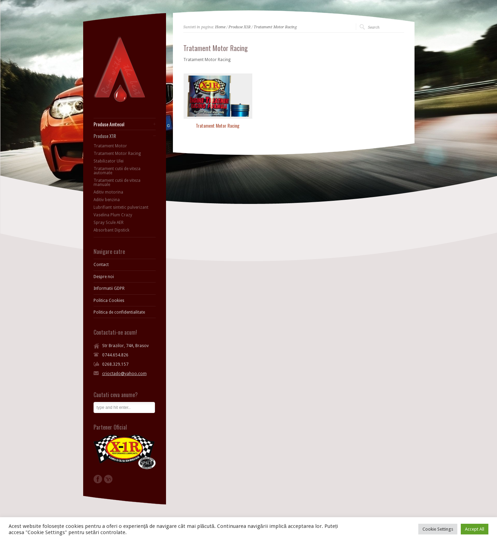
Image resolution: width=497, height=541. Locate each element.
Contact (101, 264)
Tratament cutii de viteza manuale (117, 182)
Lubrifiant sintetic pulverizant (121, 207)
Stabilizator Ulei (109, 161)
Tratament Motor (110, 146)
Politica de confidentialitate (119, 312)
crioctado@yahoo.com (124, 373)
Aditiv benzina (107, 200)
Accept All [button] (474, 529)
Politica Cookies (109, 300)
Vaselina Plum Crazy (113, 215)
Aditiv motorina (108, 192)
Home (220, 27)
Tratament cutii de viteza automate (117, 171)
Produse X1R (239, 27)
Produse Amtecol (109, 124)
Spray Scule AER (109, 222)
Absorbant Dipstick (111, 230)
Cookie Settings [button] (437, 529)
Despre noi (104, 276)
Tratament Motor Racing (275, 27)
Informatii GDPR (109, 288)
